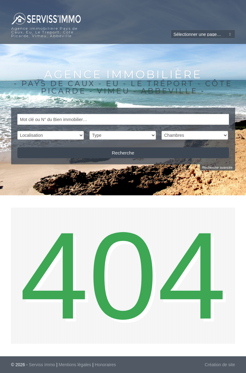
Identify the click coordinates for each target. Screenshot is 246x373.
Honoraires (105, 364)
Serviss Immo (42, 364)
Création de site (220, 364)
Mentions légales (75, 364)
